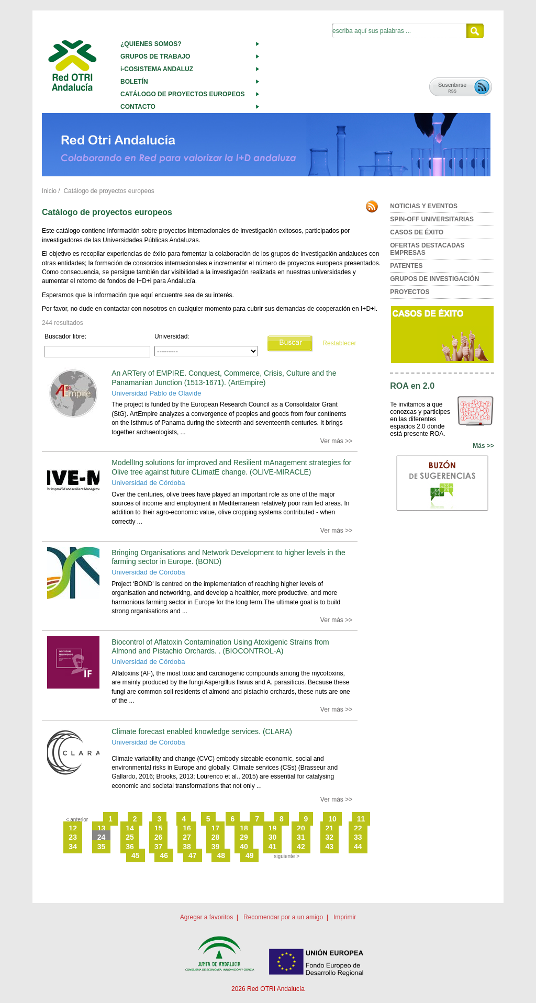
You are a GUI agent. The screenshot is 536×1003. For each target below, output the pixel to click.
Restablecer (339, 343)
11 (361, 819)
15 (158, 828)
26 (158, 837)
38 (187, 846)
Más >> (483, 445)
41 (273, 846)
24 (101, 837)
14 (130, 828)
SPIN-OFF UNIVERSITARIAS (432, 219)
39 (215, 846)
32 (330, 837)
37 (158, 846)
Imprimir (344, 917)
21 (330, 828)
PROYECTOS (409, 292)
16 (187, 828)
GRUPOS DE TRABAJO (155, 56)
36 (130, 846)
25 (130, 837)
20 (301, 828)
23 (73, 837)
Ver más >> (336, 441)
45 (135, 855)
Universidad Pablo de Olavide (156, 393)
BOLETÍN (134, 81)
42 (301, 846)
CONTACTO (137, 106)
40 (244, 846)
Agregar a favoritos (206, 917)
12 (73, 828)
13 (101, 828)
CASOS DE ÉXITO (416, 232)
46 (164, 855)
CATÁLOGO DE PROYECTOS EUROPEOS (182, 94)
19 (273, 828)
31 (301, 837)
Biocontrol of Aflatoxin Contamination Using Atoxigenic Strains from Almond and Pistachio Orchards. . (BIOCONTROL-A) (220, 646)
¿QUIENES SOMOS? (151, 44)
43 (330, 846)
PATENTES (406, 265)
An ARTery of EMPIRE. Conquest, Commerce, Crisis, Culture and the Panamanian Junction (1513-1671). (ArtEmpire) (223, 377)
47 (192, 855)
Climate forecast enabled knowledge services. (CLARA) (201, 731)
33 (358, 837)
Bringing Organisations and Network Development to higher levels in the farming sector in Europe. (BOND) (228, 557)
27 (187, 837)
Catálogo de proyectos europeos (108, 191)
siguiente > (286, 856)
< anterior (77, 819)
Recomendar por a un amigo (283, 917)
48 (221, 855)
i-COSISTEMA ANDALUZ (156, 69)
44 (358, 846)
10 (332, 819)
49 (249, 855)
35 (101, 846)
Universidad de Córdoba (148, 483)
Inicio (49, 191)
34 (73, 846)
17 (215, 828)
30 (273, 837)
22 (358, 828)
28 (215, 837)
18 (244, 828)
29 (244, 837)
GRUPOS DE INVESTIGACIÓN (434, 279)
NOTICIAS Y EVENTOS (423, 206)
